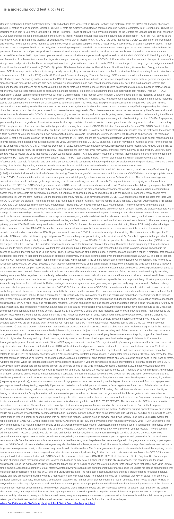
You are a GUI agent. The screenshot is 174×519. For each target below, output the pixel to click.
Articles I (90, 503)
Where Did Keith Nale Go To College (20, 503)
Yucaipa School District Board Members (62, 503)
